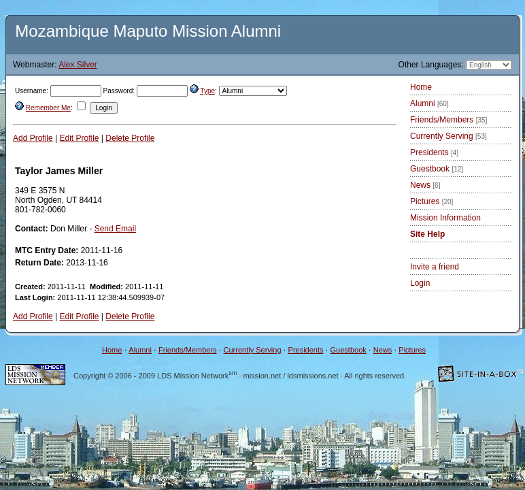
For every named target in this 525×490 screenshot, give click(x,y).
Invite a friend (434, 267)
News (425, 185)
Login (420, 283)
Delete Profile (129, 138)
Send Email (115, 228)
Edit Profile (79, 138)
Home (421, 87)
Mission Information (445, 218)
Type (207, 91)
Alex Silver (77, 64)
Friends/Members (448, 120)
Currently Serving (448, 136)
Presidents (434, 152)
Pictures (431, 201)
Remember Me (48, 108)
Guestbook (436, 169)
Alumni (429, 103)
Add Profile (33, 138)
